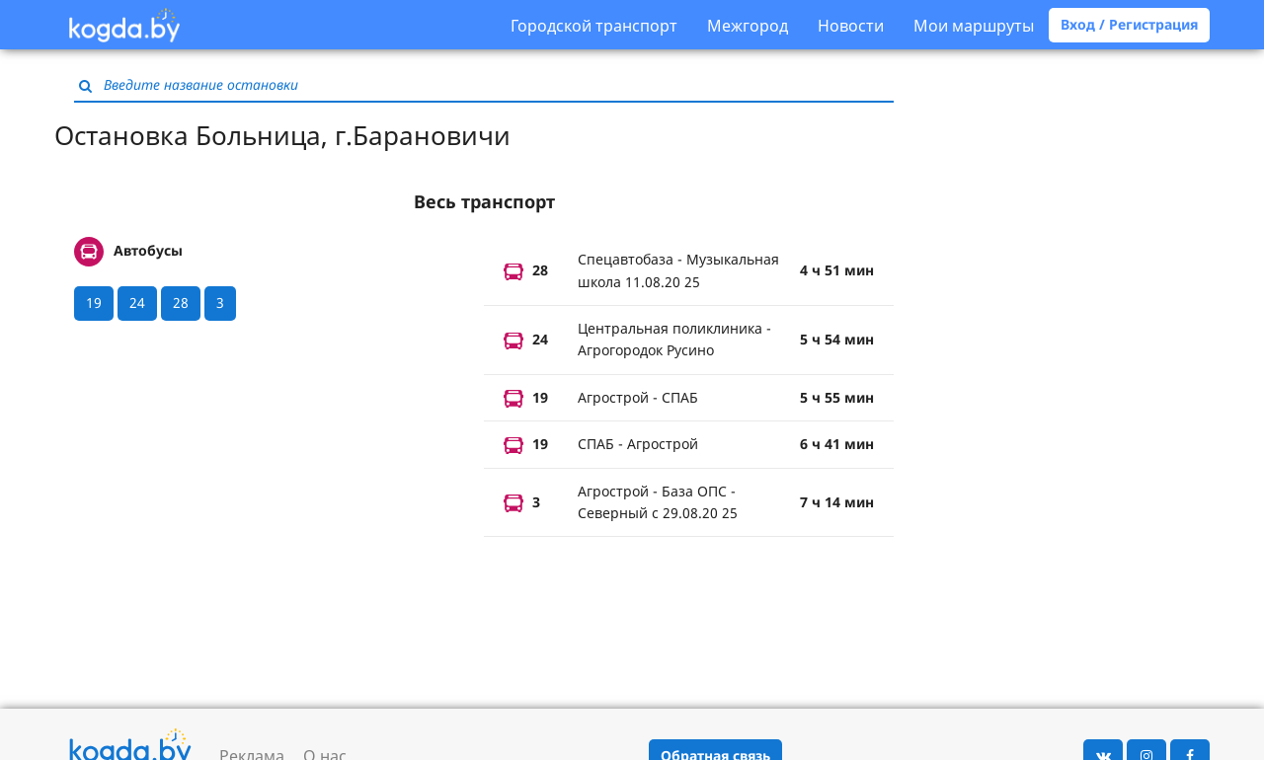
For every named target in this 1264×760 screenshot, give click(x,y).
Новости (851, 26)
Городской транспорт (594, 26)
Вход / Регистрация (1129, 24)
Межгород (747, 26)
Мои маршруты (973, 26)
